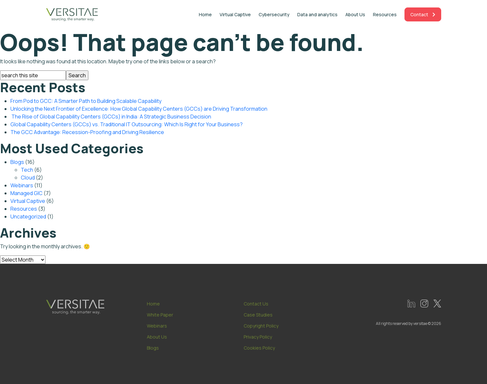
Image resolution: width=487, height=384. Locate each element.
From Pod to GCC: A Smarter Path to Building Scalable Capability (85, 101)
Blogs (17, 162)
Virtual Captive (235, 14)
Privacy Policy (258, 339)
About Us (355, 14)
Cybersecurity (274, 14)
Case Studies (258, 317)
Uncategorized (28, 216)
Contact (422, 14)
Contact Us (256, 306)
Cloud (28, 177)
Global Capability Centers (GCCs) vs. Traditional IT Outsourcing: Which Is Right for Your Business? (126, 124)
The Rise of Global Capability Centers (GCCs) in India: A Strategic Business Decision (110, 116)
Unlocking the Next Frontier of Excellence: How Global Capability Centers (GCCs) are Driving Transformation (138, 108)
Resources (385, 14)
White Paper (160, 317)
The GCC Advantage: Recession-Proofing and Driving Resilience (87, 132)
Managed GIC (26, 193)
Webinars (21, 185)
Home (205, 14)
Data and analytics (317, 14)
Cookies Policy (259, 350)
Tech (27, 169)
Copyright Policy (261, 328)
